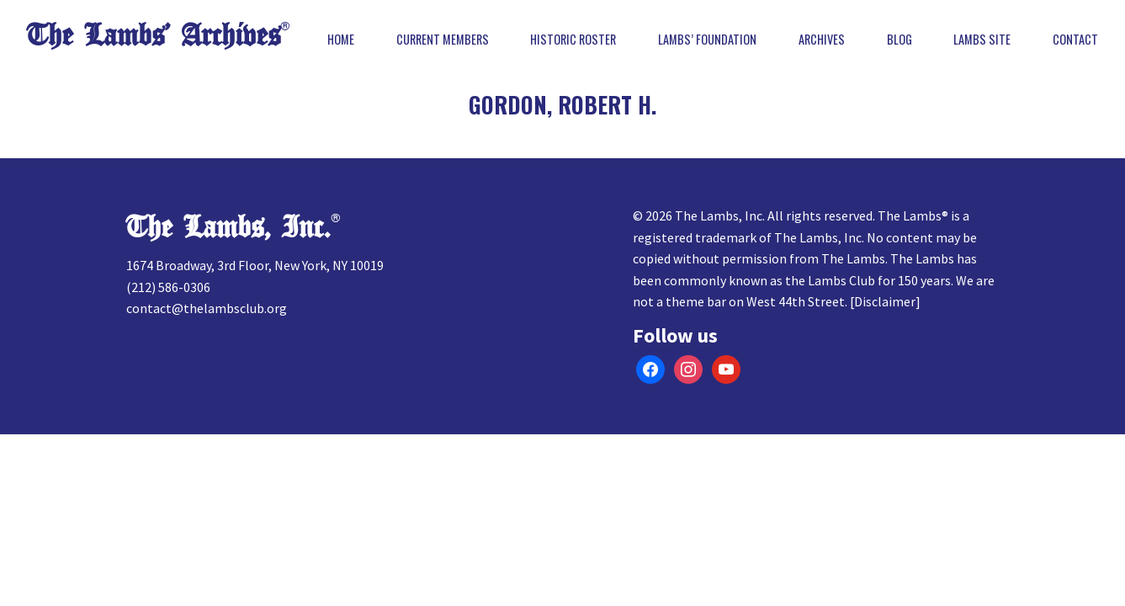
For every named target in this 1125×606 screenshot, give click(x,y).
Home (340, 39)
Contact (1075, 39)
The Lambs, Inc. (228, 227)
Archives (822, 39)
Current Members (442, 39)
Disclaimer (884, 301)
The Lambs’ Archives (153, 35)
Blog (899, 39)
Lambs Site (982, 39)
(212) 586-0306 (168, 287)
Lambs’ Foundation (707, 39)
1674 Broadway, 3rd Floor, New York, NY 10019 (255, 265)
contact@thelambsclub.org (206, 308)
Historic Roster (573, 39)
